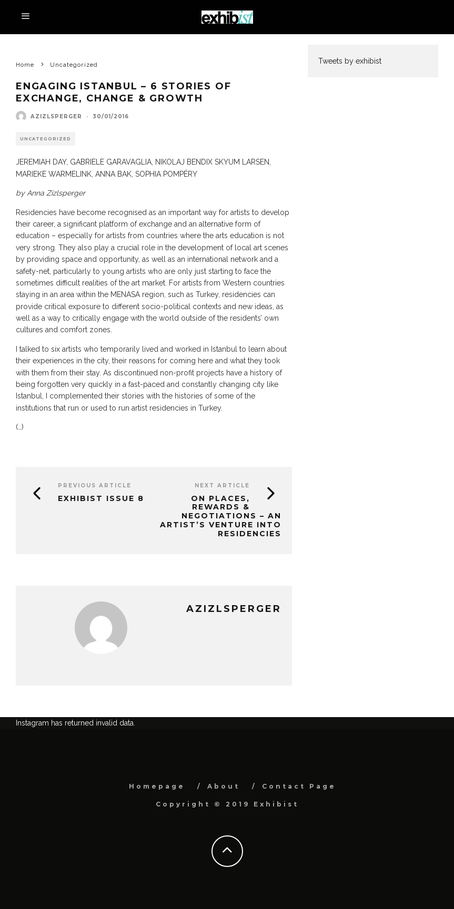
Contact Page (299, 786)
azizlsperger (56, 116)
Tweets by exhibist (349, 61)
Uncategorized (45, 138)
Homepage (157, 786)
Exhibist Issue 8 (101, 498)
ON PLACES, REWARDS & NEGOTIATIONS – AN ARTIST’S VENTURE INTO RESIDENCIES (220, 516)
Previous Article (95, 485)
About (223, 786)
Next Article (222, 485)
